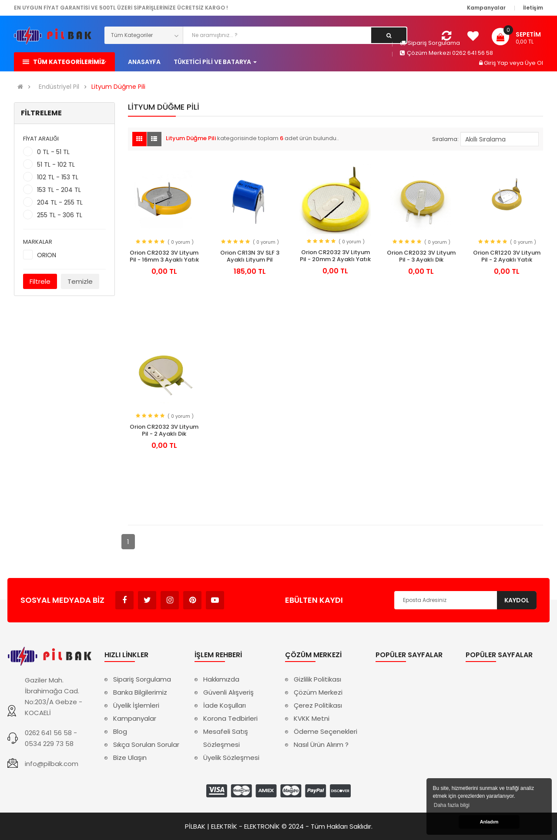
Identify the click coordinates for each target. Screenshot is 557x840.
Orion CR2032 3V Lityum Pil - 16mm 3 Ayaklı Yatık (164, 256)
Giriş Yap (497, 63)
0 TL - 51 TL (53, 152)
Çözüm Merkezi (318, 692)
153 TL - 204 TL (59, 189)
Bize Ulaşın (130, 757)
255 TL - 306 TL (59, 215)
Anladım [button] (489, 821)
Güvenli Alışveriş (228, 692)
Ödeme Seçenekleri (325, 731)
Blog (120, 731)
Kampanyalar (134, 718)
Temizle (80, 281)
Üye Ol (534, 63)
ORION (46, 255)
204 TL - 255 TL (60, 202)
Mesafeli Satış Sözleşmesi (225, 738)
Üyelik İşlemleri (136, 705)
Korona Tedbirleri (230, 718)
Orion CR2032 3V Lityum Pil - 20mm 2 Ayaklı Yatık (335, 256)
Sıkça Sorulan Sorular (146, 744)
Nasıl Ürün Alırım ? (321, 744)
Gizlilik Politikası (317, 679)
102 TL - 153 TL (57, 177)
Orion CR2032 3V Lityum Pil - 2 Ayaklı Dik (164, 430)
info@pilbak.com (51, 763)
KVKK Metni (311, 718)
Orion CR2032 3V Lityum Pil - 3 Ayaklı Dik (421, 256)
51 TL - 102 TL (56, 164)
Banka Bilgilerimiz (140, 692)
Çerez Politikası (318, 705)
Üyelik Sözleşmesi (231, 757)
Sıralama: (445, 139)
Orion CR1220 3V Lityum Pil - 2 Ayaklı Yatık (506, 256)
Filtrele (40, 281)
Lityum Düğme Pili (118, 87)
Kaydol (516, 600)
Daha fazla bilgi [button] (452, 805)
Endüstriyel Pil (59, 87)
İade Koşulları (224, 705)
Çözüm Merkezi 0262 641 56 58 (446, 53)
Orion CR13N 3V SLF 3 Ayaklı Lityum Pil (249, 256)
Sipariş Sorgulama (430, 43)
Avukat (237, 596)
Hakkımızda (221, 679)
